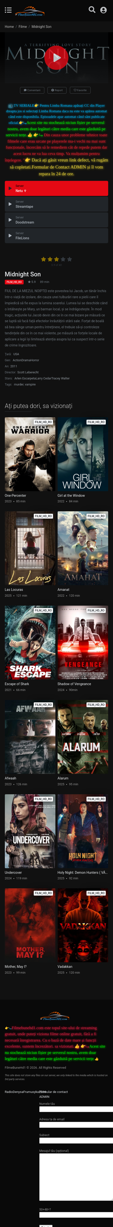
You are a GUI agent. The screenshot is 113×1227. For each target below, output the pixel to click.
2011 (13, 366)
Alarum (63, 778)
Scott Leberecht (28, 372)
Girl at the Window (71, 495)
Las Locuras (14, 590)
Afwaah (10, 778)
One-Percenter (15, 495)
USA (16, 354)
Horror (34, 360)
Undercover (13, 872)
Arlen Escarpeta (25, 378)
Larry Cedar (43, 378)
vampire (30, 384)
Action (17, 360)
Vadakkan (65, 967)
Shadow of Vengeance (74, 684)
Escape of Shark (17, 684)
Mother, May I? (16, 967)
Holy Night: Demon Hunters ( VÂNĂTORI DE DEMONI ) (83, 872)
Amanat (63, 590)
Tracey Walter (60, 378)
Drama (25, 360)
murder (18, 384)
